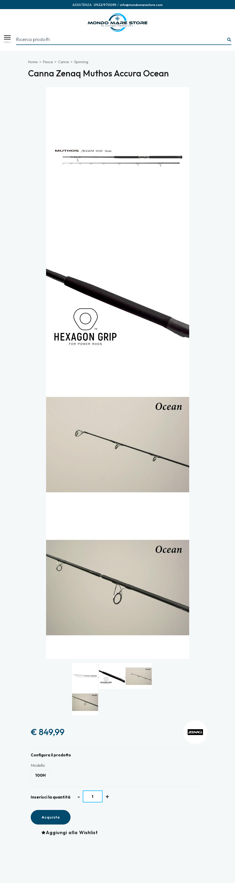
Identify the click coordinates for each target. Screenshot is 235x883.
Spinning (81, 62)
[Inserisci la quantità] (93, 796)
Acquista (50, 817)
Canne (63, 62)
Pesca (48, 62)
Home (33, 62)
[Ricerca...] (229, 40)
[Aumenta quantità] (107, 796)
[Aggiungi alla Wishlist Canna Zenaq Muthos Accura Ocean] (71, 832)
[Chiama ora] (105, 5)
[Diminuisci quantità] (79, 796)
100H (40, 775)
